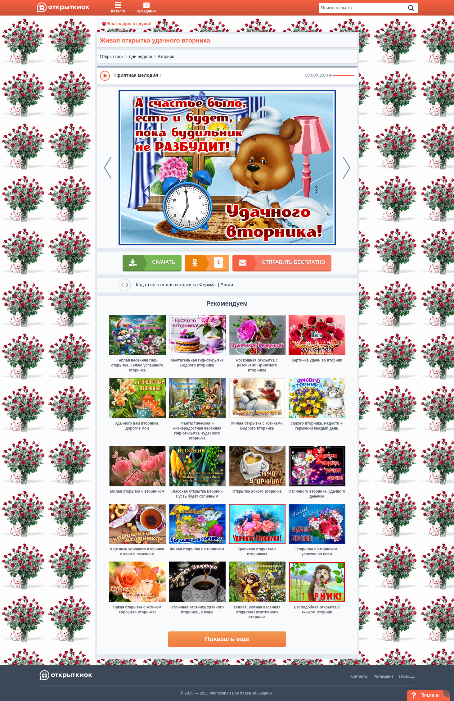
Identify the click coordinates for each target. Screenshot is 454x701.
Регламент (383, 676)
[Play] (105, 76)
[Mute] (331, 76)
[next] (346, 167)
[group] (227, 75)
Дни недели (140, 56)
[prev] (107, 167)
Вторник (166, 56)
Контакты (359, 676)
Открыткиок (112, 56)
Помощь (407, 676)
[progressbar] (344, 76)
